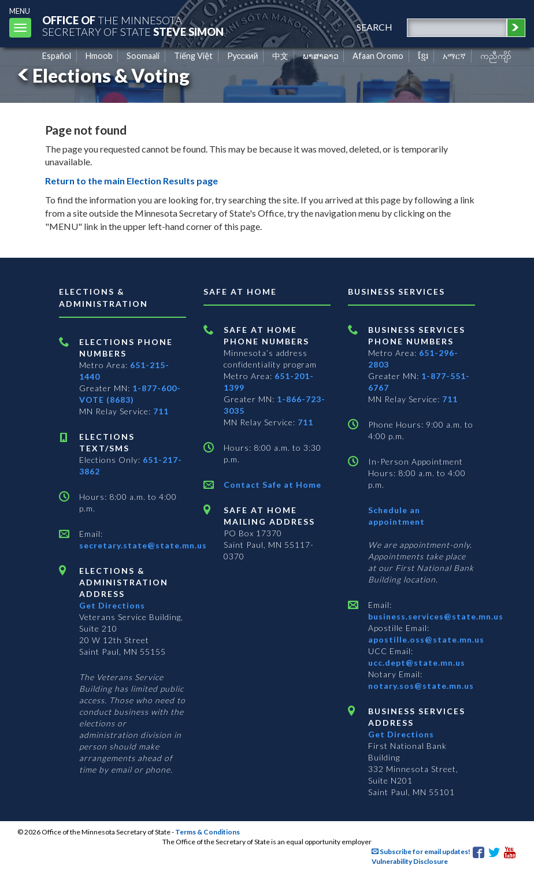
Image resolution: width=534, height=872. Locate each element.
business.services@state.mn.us (435, 616)
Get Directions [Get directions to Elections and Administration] (112, 605)
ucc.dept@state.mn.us (416, 662)
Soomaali (143, 56)
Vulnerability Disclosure (410, 861)
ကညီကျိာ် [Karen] (495, 56)
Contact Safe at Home (272, 484)
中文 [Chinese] (280, 56)
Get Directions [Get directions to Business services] (401, 734)
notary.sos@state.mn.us (421, 686)
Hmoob (99, 56)
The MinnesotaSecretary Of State (133, 26)
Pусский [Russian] (242, 56)
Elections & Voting (102, 75)
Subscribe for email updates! (421, 851)
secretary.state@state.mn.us (143, 545)
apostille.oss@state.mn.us (426, 639)
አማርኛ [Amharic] (454, 56)
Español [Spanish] (56, 56)
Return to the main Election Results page (131, 180)
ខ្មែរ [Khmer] (423, 56)
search (374, 26)
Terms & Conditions (207, 832)
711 (161, 411)
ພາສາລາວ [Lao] (321, 56)
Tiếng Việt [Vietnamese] (193, 56)
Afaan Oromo (378, 56)
